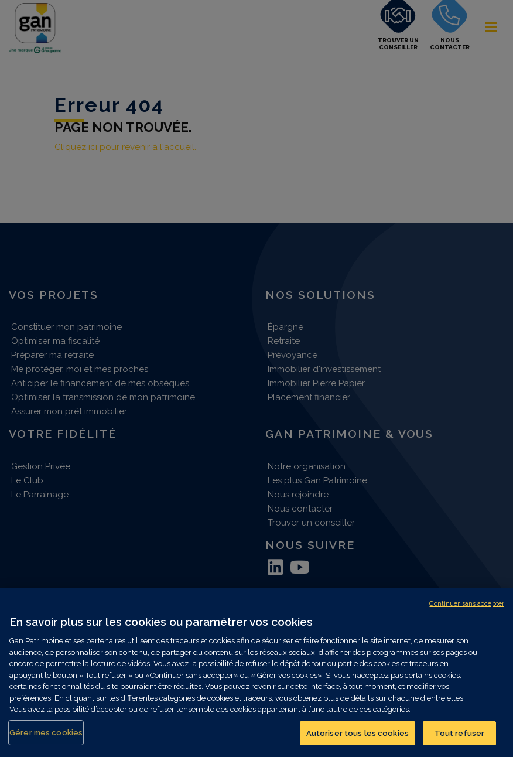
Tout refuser (460, 739)
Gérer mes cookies (46, 739)
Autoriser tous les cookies (357, 739)
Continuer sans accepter (466, 610)
